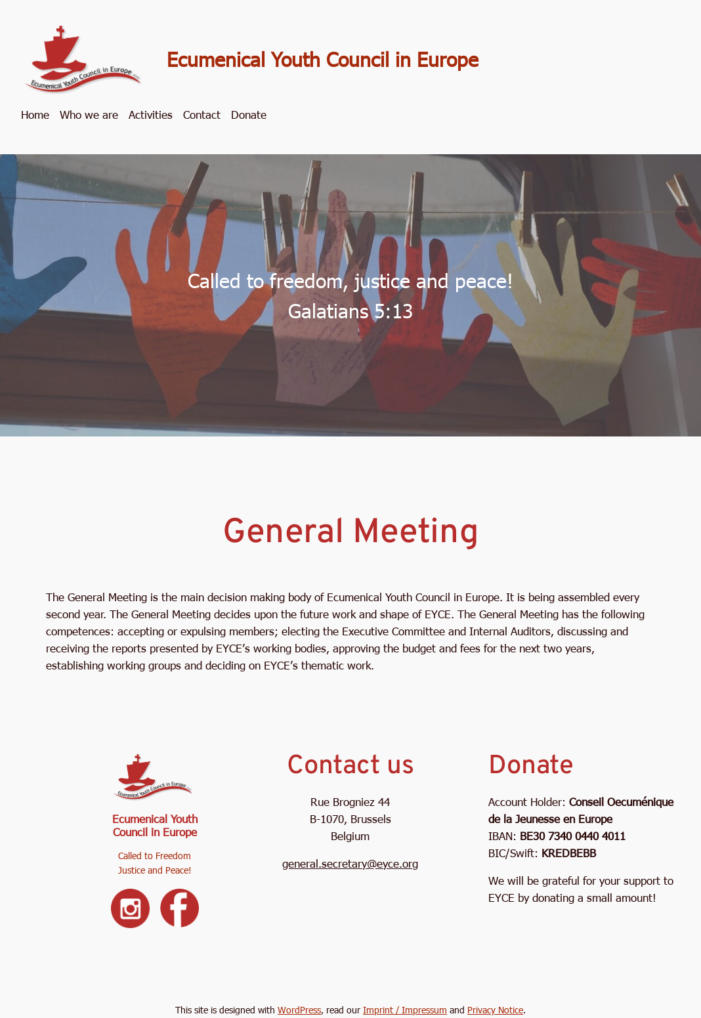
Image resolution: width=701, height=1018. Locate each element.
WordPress (299, 1010)
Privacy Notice (495, 1010)
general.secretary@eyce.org (350, 863)
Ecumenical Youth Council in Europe (322, 58)
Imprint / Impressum (405, 1010)
